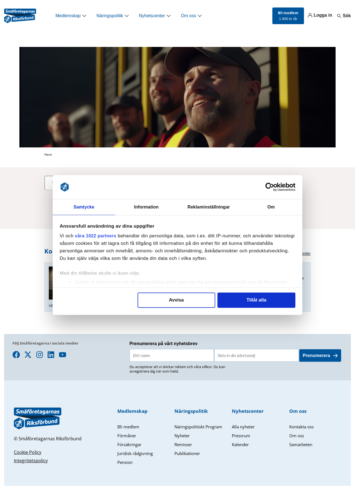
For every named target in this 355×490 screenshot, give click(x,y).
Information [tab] (146, 206)
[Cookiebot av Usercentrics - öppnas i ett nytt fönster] (271, 186)
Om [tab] (271, 206)
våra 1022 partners (97, 236)
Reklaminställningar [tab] (208, 206)
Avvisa (176, 300)
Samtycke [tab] (84, 206)
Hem (48, 154)
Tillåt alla (257, 300)
